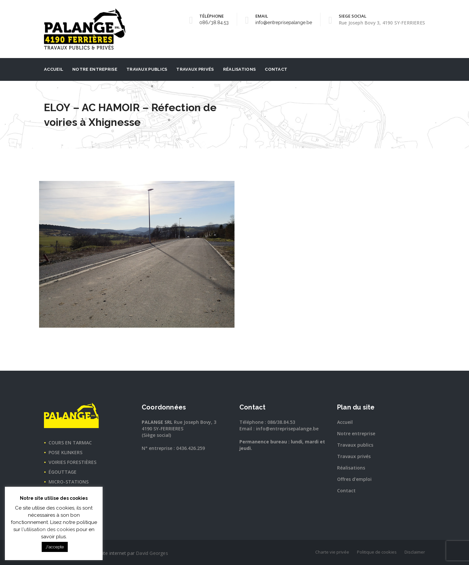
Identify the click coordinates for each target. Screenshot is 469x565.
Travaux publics (146, 69)
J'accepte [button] (55, 546)
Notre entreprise (94, 69)
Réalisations (239, 69)
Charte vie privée (332, 552)
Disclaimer (415, 552)
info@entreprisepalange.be (283, 22)
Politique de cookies (377, 552)
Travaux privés (195, 69)
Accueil (53, 69)
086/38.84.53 (214, 22)
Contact (276, 69)
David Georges (152, 553)
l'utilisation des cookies (48, 529)
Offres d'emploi (354, 479)
